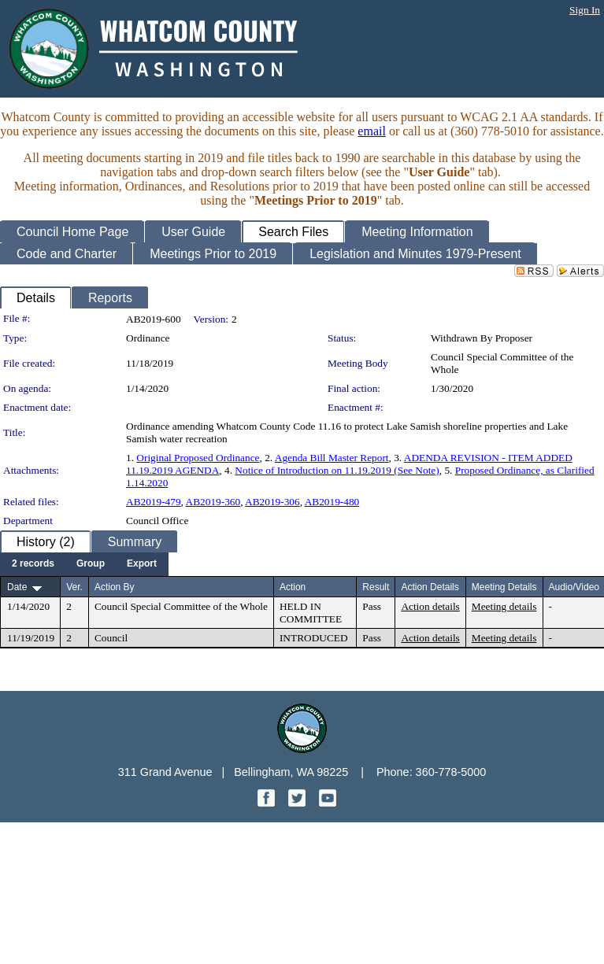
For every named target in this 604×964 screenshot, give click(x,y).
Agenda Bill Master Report (332, 458)
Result (375, 587)
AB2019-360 (213, 502)
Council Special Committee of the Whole (181, 606)
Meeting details (504, 606)
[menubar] (84, 564)
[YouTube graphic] (327, 802)
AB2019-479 (153, 502)
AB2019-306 (272, 502)
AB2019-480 (332, 502)
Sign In (584, 10)
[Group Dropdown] (90, 564)
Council (111, 638)
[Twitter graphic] (298, 802)
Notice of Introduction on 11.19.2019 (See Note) (337, 470)
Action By (114, 587)
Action (293, 587)
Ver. (74, 587)
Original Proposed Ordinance (197, 458)
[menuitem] (33, 564)
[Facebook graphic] (268, 802)
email (372, 131)
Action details (430, 606)
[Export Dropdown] (141, 564)
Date (17, 587)
